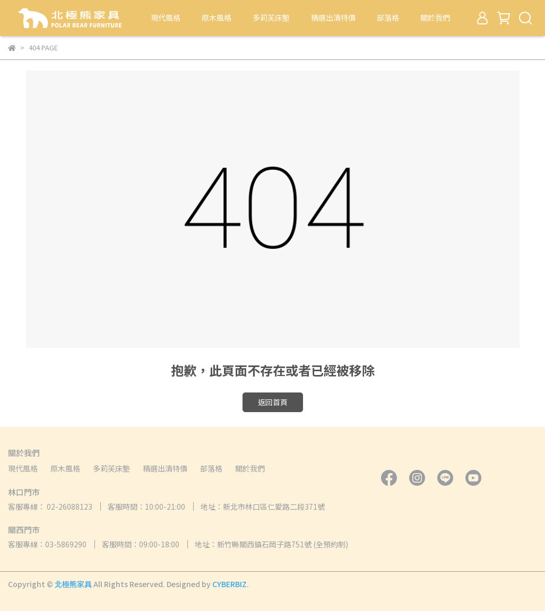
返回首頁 (273, 402)
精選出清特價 (333, 17)
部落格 (388, 17)
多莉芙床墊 (271, 17)
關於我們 (435, 17)
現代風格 (165, 17)
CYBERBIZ (229, 584)
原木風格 (216, 17)
